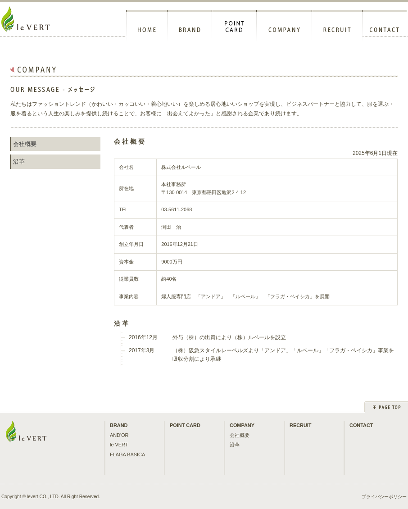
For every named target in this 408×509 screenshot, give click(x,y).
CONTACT (385, 25)
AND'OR (119, 435)
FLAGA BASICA (127, 454)
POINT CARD (234, 25)
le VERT (119, 444)
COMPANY (284, 25)
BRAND (190, 25)
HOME (147, 25)
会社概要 (24, 144)
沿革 (19, 161)
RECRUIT (337, 25)
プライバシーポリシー (384, 496)
